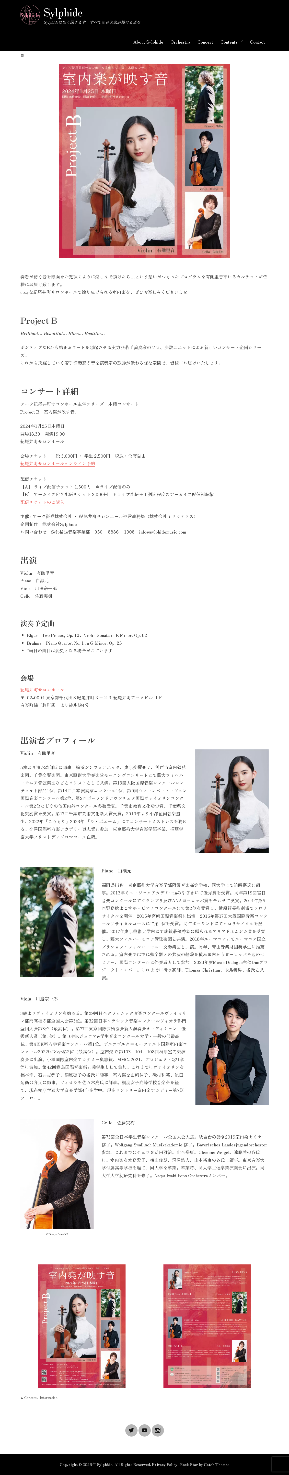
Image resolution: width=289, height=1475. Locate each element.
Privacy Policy (164, 1464)
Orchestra (180, 41)
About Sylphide (148, 41)
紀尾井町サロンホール (42, 689)
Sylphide (63, 12)
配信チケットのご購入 (42, 502)
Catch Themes (217, 1464)
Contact (257, 41)
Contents (229, 41)
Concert (205, 41)
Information (49, 1397)
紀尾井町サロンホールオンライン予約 (57, 463)
